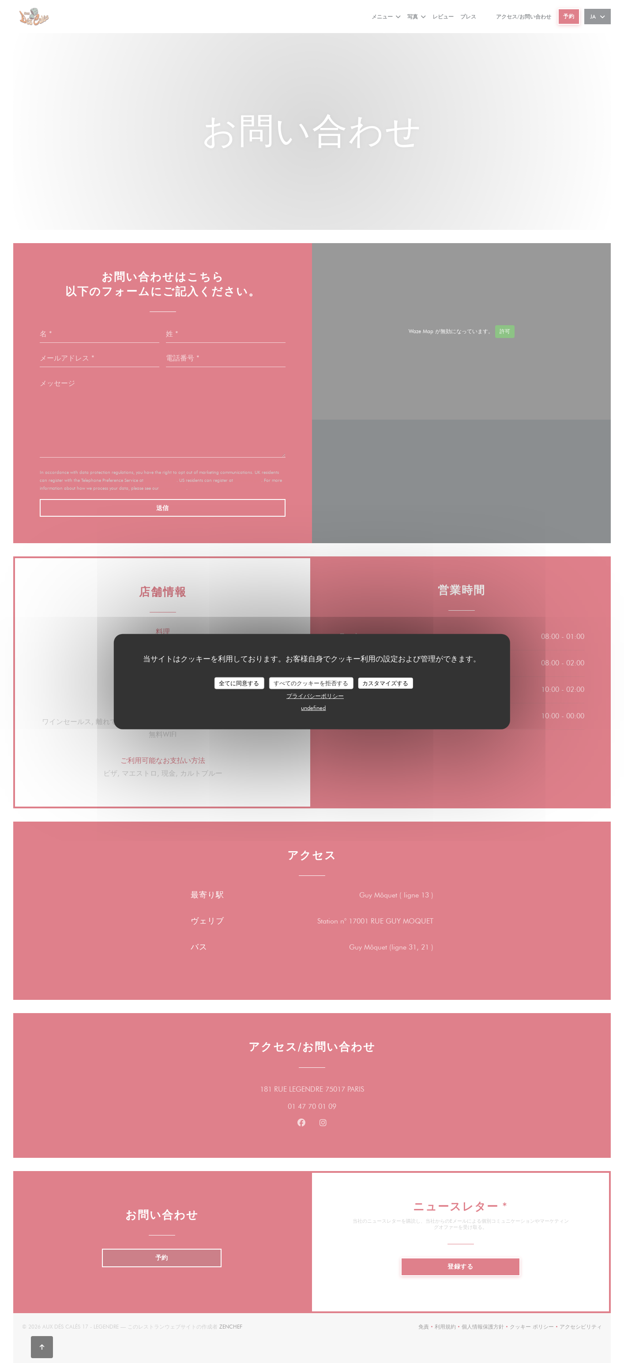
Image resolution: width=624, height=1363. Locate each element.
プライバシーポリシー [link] (315, 695)
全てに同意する (239, 682)
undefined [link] (313, 707)
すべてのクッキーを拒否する (311, 682)
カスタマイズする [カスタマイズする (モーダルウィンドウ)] (385, 682)
